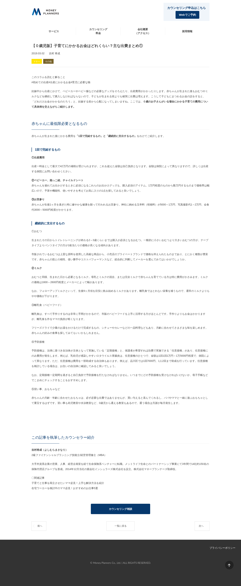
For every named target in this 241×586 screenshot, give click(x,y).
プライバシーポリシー (222, 547)
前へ (39, 526)
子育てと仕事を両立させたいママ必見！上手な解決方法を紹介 (68, 483)
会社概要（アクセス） (143, 31)
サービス (54, 31)
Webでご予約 (187, 14)
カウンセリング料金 (98, 31)
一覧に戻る (121, 526)
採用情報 (187, 31)
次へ (201, 526)
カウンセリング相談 (120, 508)
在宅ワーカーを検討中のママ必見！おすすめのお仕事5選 (65, 488)
